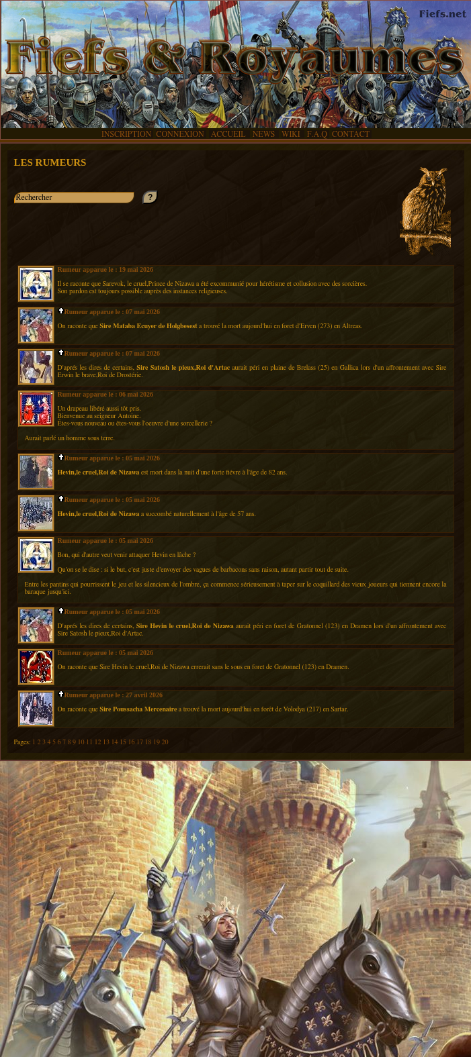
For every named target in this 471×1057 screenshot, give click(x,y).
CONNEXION (180, 134)
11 (90, 742)
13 (107, 742)
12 (98, 742)
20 (164, 742)
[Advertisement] (235, 894)
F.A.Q (317, 134)
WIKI (292, 134)
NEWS (265, 134)
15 (124, 742)
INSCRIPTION (126, 134)
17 (140, 742)
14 (115, 742)
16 (132, 742)
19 (157, 742)
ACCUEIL (228, 134)
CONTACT (351, 134)
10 (81, 742)
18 (148, 742)
